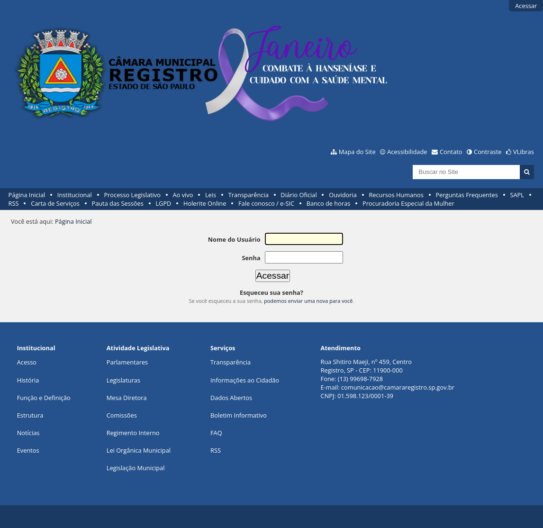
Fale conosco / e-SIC (266, 203)
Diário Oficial (299, 195)
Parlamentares (127, 362)
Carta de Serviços (55, 203)
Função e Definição (44, 397)
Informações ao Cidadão (244, 380)
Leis (210, 195)
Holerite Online (204, 203)
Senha (251, 258)
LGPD (163, 203)
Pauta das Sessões (117, 203)
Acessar (526, 5)
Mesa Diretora (127, 397)
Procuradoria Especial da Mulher (408, 203)
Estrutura (30, 415)
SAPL (517, 195)
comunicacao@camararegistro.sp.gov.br (397, 387)
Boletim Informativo (238, 415)
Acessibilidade (407, 151)
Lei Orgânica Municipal (139, 450)
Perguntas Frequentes (466, 195)
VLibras (523, 151)
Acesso (26, 362)
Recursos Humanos (396, 195)
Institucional (74, 195)
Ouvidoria (343, 195)
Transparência (248, 195)
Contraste (487, 151)
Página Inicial (27, 195)
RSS (14, 203)
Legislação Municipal (136, 468)
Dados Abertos (231, 397)
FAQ (216, 432)
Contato (451, 151)
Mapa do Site (357, 151)
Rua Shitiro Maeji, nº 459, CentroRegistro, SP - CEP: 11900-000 (366, 365)
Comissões (122, 415)
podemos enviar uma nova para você (308, 300)
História (28, 380)
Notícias (28, 432)
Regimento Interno (133, 432)
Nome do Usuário (234, 239)
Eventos (28, 450)
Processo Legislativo (132, 195)
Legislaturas (123, 380)
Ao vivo (183, 195)
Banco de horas (329, 203)
